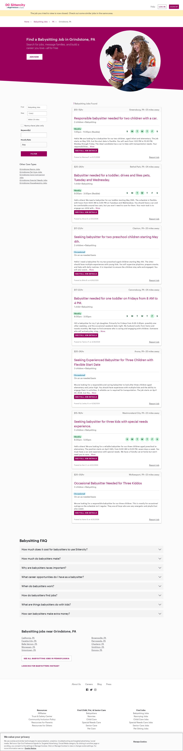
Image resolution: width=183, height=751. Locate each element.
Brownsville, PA (99, 638)
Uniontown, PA (29, 650)
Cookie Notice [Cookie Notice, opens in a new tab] (30, 748)
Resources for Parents (42, 722)
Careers (89, 684)
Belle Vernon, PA (29, 644)
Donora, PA (97, 650)
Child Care (91, 719)
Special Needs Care (91, 722)
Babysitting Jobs (41, 22)
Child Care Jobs (141, 719)
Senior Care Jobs (141, 725)
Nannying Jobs (141, 716)
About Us (76, 684)
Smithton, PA (98, 647)
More (92, 146)
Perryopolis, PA (99, 641)
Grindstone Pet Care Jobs (31, 172)
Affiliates (42, 713)
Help (153, 6)
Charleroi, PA (98, 644)
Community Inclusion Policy (42, 719)
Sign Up (174, 7)
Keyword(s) (25, 130)
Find (22, 107)
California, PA (28, 638)
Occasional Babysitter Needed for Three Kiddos (108, 483)
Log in (162, 7)
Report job (154, 157)
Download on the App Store (91, 700)
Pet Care (91, 728)
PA (53, 22)
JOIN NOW (34, 57)
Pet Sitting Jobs (141, 728)
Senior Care (91, 725)
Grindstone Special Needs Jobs (33, 180)
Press (108, 684)
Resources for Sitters (42, 725)
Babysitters (91, 713)
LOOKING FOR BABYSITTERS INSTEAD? (40, 666)
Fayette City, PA (29, 641)
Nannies (91, 716)
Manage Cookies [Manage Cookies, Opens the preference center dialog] (140, 742)
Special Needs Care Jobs (141, 722)
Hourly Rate (26, 140)
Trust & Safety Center (42, 716)
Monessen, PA (28, 647)
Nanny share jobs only (34, 125)
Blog (99, 684)
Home (26, 22)
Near (22, 113)
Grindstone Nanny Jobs (30, 169)
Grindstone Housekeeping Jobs (33, 183)
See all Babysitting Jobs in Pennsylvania (46, 658)
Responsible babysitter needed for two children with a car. (115, 118)
